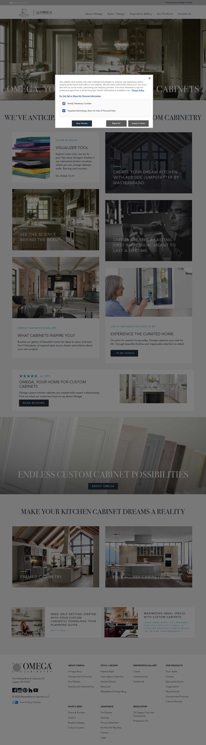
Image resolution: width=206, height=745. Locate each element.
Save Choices (82, 123)
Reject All (116, 123)
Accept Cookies (138, 123)
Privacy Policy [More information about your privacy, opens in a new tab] (138, 90)
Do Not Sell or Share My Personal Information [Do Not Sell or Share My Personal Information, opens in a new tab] (80, 96)
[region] (104, 101)
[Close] (149, 78)
